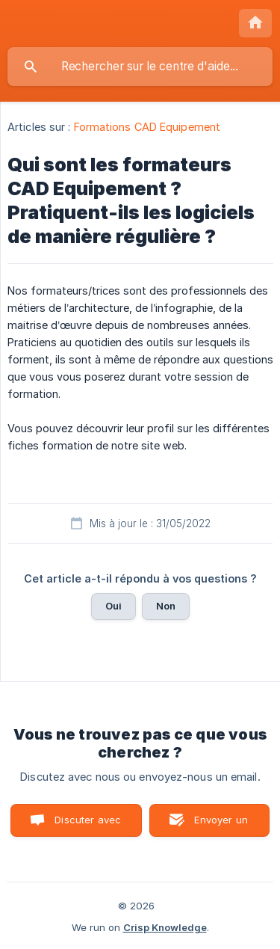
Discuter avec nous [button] (88, 825)
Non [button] (165, 606)
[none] (255, 23)
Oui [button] (113, 606)
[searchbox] (140, 66)
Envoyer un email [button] (221, 825)
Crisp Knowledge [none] (165, 927)
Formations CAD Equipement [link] (147, 126)
